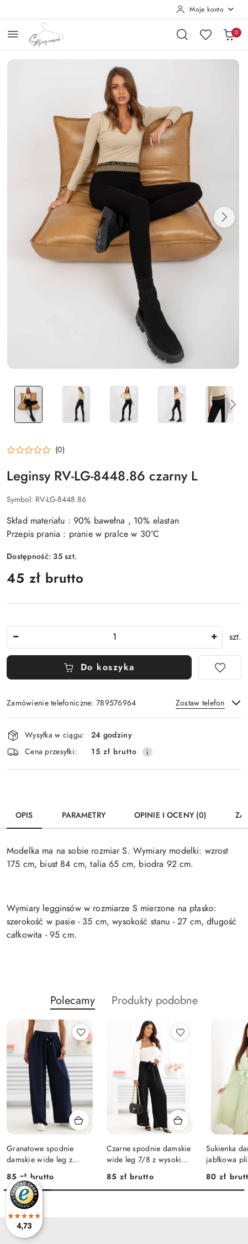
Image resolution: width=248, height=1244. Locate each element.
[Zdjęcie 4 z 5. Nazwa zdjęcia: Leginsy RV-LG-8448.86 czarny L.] (172, 404)
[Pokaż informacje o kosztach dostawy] (147, 752)
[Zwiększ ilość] (213, 637)
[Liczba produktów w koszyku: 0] (229, 34)
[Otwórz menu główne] (13, 34)
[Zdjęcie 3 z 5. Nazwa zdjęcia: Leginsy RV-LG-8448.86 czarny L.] (124, 404)
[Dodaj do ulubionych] (219, 667)
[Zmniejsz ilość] (15, 637)
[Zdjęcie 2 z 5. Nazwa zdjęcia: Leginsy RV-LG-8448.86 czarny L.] (76, 404)
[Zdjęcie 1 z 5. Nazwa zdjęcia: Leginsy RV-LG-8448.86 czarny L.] (28, 404)
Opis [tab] (24, 815)
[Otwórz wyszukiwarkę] (182, 34)
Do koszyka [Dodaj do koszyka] (99, 667)
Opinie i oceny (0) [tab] (170, 815)
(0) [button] (60, 450)
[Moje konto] (205, 9)
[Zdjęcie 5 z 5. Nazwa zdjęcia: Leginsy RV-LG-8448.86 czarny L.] (219, 404)
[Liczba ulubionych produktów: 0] (205, 34)
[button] (224, 217)
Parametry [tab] (83, 815)
